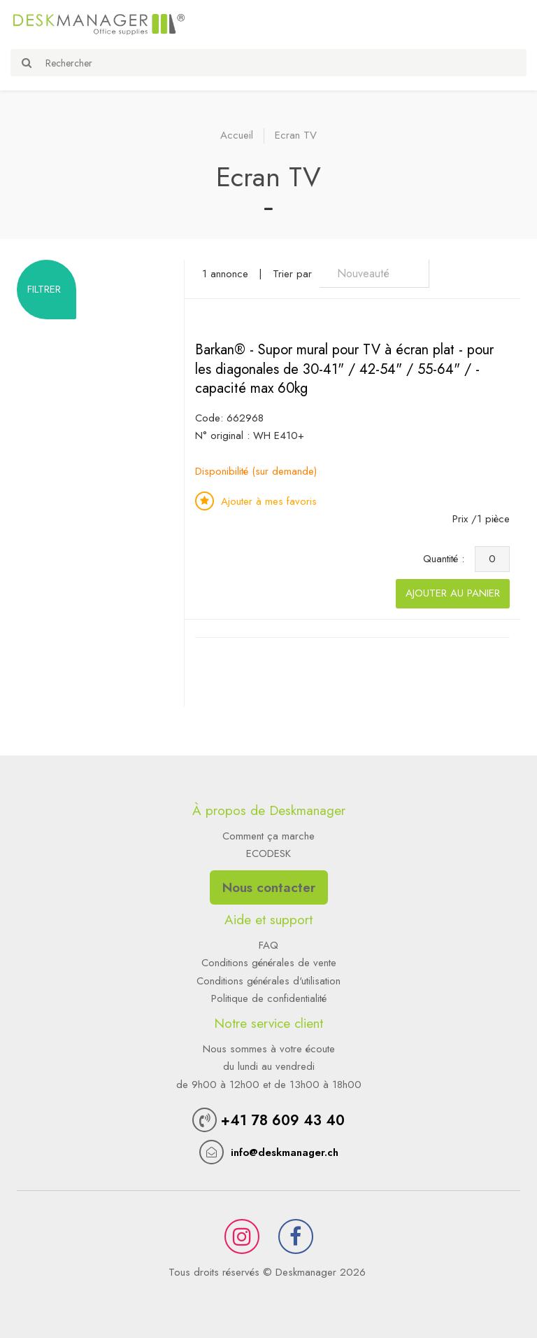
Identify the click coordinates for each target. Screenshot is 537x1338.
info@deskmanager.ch (284, 1152)
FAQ (268, 945)
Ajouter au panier (453, 593)
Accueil (236, 135)
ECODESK (268, 853)
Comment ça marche (268, 836)
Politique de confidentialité (269, 998)
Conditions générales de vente (268, 962)
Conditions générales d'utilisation (268, 981)
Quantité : (447, 558)
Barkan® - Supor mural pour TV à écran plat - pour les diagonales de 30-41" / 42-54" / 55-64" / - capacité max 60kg (344, 369)
